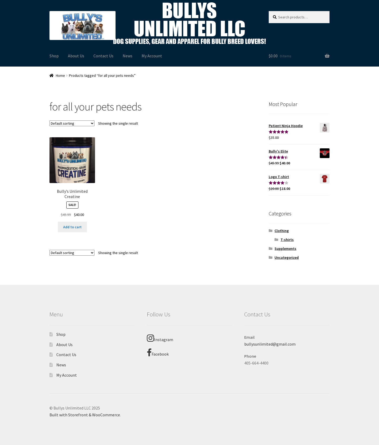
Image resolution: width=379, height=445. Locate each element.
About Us (76, 55)
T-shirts (287, 239)
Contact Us (103, 55)
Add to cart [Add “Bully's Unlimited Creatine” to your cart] (72, 227)
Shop (54, 55)
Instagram (160, 338)
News (127, 55)
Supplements (285, 248)
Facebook (158, 352)
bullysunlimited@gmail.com (270, 344)
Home (60, 75)
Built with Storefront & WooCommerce (84, 414)
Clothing (282, 230)
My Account (152, 55)
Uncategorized (287, 257)
